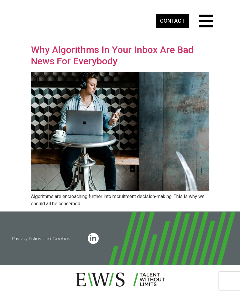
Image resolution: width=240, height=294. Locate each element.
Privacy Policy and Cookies (41, 238)
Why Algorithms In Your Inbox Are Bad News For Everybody (112, 55)
